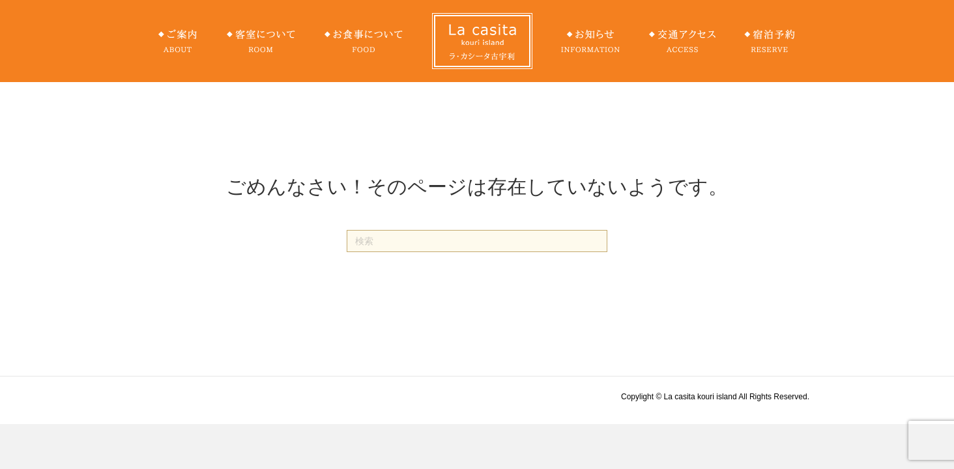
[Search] (477, 241)
